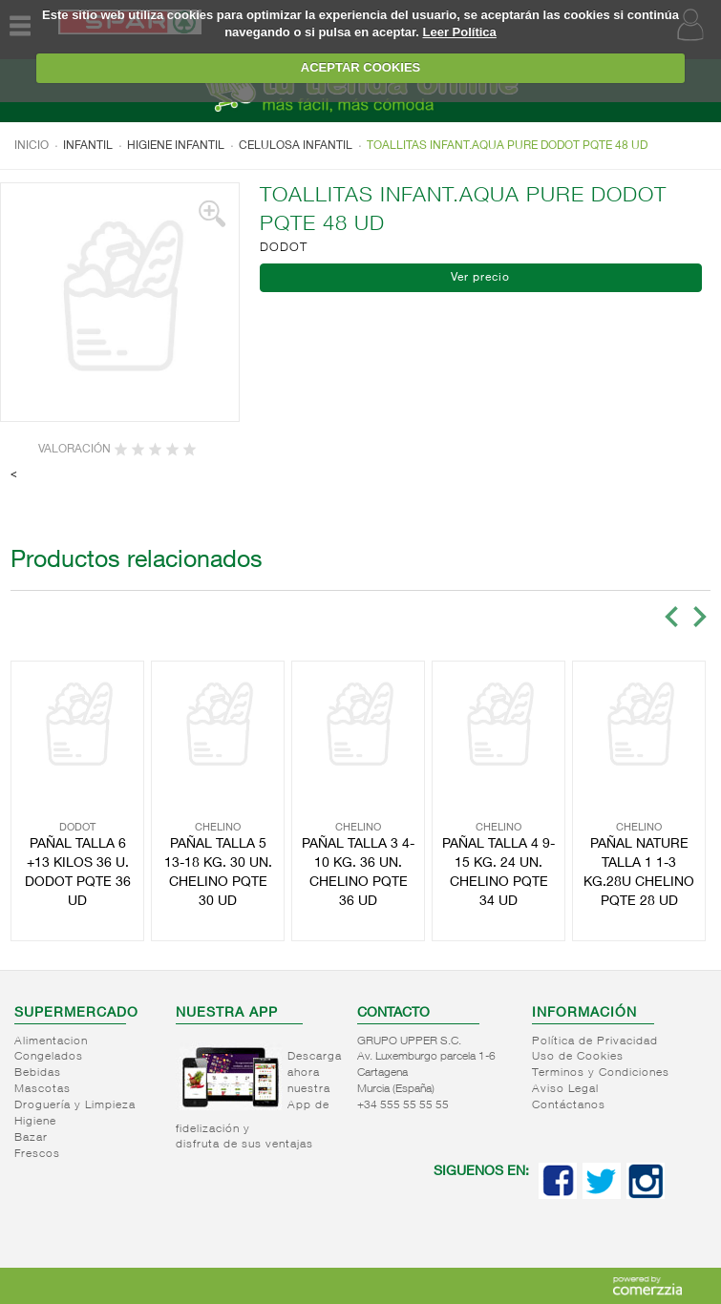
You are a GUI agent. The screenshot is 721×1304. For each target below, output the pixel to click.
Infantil (88, 146)
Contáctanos (568, 1105)
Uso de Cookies (578, 1056)
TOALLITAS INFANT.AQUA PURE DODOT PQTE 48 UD (507, 146)
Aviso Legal (565, 1089)
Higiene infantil (175, 146)
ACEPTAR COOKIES (360, 67)
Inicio (31, 146)
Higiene (35, 1121)
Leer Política (460, 32)
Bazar (31, 1138)
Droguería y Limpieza (75, 1105)
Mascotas (42, 1089)
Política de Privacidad (595, 1041)
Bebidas (37, 1073)
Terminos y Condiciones (600, 1073)
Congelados (48, 1056)
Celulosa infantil (295, 146)
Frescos (37, 1154)
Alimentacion (51, 1041)
